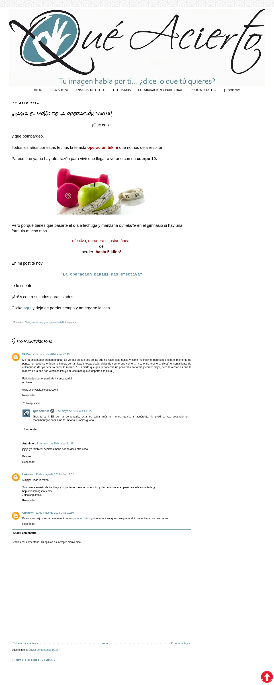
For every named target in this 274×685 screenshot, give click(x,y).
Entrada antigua (180, 643)
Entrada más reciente (25, 643)
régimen (71, 322)
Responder (28, 395)
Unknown (28, 474)
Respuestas (33, 403)
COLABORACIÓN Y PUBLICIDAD (160, 90)
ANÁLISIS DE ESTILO (90, 90)
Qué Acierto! (41, 411)
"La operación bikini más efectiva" (101, 274)
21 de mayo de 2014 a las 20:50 (55, 512)
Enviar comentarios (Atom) (44, 649)
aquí (28, 308)
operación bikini (57, 322)
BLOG (38, 90)
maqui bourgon (40, 322)
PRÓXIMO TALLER (203, 90)
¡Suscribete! (232, 90)
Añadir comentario (25, 533)
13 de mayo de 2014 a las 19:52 (55, 474)
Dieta (27, 322)
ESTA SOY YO (59, 90)
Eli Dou (26, 354)
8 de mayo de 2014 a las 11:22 (74, 411)
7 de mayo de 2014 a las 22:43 (51, 354)
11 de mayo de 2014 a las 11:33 (54, 443)
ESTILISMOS (122, 90)
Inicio (105, 643)
